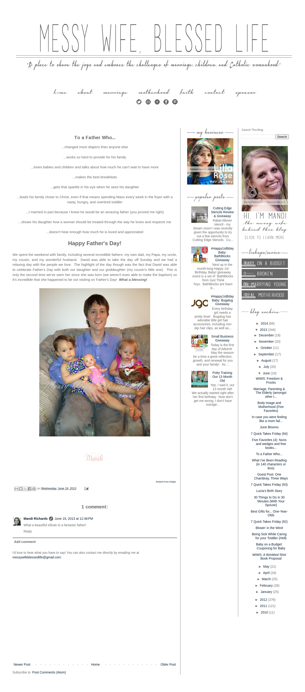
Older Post (168, 664)
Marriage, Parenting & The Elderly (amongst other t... (269, 393)
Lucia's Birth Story (269, 491)
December (266, 335)
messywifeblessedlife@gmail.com (36, 557)
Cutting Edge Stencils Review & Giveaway (222, 212)
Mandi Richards (36, 518)
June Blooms (269, 427)
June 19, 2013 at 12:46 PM (74, 518)
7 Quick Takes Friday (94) (269, 433)
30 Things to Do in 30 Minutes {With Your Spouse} (269, 501)
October (267, 348)
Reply (28, 531)
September (266, 354)
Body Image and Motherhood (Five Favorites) (270, 407)
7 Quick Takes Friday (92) (269, 521)
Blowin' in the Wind (269, 528)
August (266, 360)
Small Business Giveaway (222, 338)
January (267, 592)
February (267, 585)
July (266, 367)
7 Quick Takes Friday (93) (269, 484)
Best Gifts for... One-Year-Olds (269, 513)
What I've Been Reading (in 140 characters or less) (269, 464)
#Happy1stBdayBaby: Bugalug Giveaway (222, 300)
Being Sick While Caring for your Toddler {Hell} (269, 536)
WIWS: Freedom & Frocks (269, 380)
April (267, 573)
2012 (264, 599)
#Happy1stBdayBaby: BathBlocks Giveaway (222, 254)
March (267, 579)
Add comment (25, 542)
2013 (264, 330)
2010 (265, 612)
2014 (265, 323)
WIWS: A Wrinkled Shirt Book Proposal (269, 556)
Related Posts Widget (166, 482)
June (267, 373)
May (266, 566)
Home (95, 664)
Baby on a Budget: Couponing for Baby (270, 546)
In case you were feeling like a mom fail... (269, 419)
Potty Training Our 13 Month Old (222, 376)
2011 (264, 606)
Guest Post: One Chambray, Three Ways (271, 476)
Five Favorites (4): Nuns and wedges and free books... (269, 444)
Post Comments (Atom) (49, 672)
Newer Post (22, 664)
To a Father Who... (269, 454)
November (266, 341)
